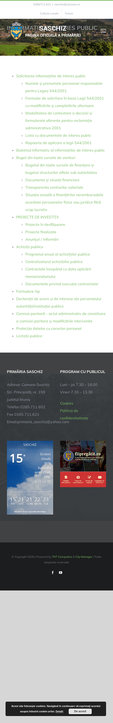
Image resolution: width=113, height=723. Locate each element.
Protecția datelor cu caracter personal (49, 328)
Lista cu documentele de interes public (58, 135)
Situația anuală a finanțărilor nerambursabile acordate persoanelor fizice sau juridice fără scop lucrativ (64, 202)
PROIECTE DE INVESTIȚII (37, 217)
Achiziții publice (29, 246)
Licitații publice (29, 336)
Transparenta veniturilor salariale (54, 187)
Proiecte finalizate (40, 232)
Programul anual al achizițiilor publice (57, 254)
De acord (80, 711)
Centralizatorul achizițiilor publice (54, 261)
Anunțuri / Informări (42, 239)
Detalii (59, 711)
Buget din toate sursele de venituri (45, 157)
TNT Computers (62, 556)
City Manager (83, 556)
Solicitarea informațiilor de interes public (51, 76)
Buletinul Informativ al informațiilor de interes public (60, 150)
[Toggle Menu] (103, 30)
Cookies (66, 403)
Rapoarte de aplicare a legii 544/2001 (58, 142)
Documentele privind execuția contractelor (61, 284)
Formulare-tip (28, 291)
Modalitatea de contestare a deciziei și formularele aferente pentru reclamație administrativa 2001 (58, 120)
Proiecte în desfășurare (45, 224)
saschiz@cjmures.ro (67, 4)
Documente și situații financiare (52, 180)
